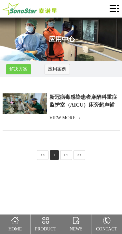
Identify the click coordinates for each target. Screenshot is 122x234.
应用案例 (57, 69)
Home (15, 222)
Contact (106, 222)
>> (79, 155)
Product (45, 222)
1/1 (66, 155)
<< (42, 155)
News (76, 222)
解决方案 (18, 69)
